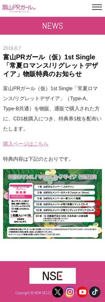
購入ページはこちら (25, 144)
